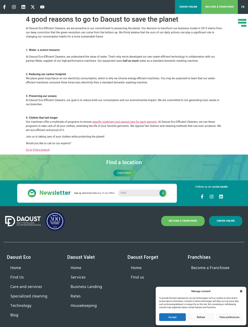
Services (78, 277)
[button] (241, 291)
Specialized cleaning (28, 296)
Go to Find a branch (38, 149)
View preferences (229, 317)
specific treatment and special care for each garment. (125, 121)
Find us (137, 277)
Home (15, 268)
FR (243, 7)
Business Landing (86, 287)
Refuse (201, 317)
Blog (14, 315)
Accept (172, 317)
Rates (76, 296)
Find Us (17, 277)
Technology (21, 306)
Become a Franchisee (210, 268)
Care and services (26, 287)
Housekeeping (84, 306)
